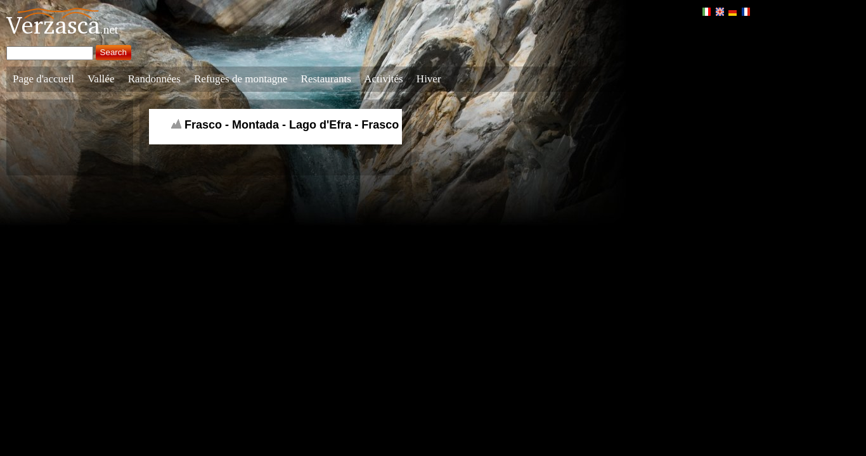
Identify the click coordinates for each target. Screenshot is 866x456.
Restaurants (326, 79)
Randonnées (154, 79)
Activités (383, 79)
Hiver (429, 79)
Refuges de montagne (240, 79)
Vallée (100, 79)
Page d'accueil (43, 79)
